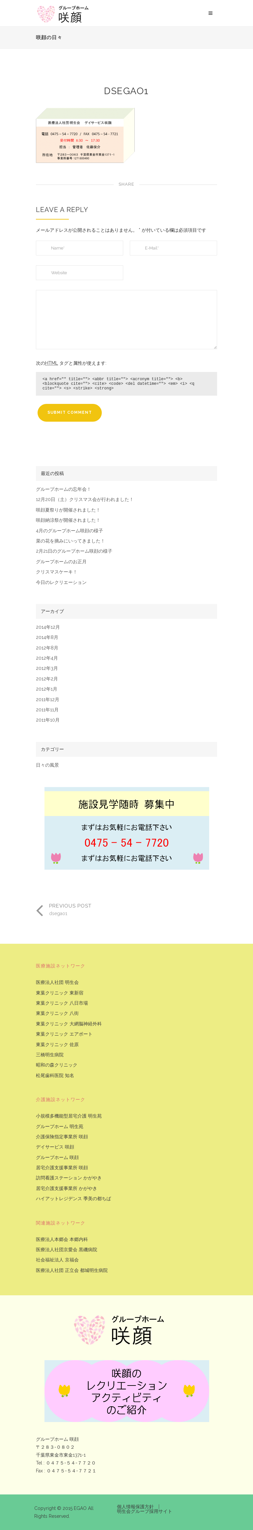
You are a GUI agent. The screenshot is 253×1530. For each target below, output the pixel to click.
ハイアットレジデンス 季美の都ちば (73, 1198)
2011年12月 (47, 699)
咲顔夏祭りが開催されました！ (68, 510)
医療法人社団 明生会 (57, 982)
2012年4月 (47, 658)
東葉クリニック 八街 (57, 1013)
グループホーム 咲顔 (57, 1157)
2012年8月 (47, 648)
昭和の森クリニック (56, 1065)
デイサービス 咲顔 (55, 1147)
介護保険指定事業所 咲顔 (62, 1136)
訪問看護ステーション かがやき (69, 1177)
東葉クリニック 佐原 (57, 1044)
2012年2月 (47, 678)
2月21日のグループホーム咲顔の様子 (74, 551)
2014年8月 (47, 637)
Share (126, 184)
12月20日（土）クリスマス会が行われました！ (85, 499)
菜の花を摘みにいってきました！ (70, 541)
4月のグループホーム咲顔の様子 (69, 530)
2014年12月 (48, 627)
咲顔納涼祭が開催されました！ (68, 520)
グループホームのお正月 (61, 561)
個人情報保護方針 (135, 1506)
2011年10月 (48, 720)
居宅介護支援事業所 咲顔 (62, 1167)
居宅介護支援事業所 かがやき (66, 1188)
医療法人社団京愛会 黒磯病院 (66, 1249)
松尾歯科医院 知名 (55, 1075)
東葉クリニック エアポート (64, 1034)
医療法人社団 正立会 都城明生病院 (72, 1270)
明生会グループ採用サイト (144, 1511)
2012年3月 (47, 668)
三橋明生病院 (50, 1054)
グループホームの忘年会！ (63, 489)
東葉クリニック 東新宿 (59, 992)
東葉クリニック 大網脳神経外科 (69, 1023)
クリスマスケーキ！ (56, 571)
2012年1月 (46, 689)
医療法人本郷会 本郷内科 (62, 1239)
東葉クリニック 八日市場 (62, 1003)
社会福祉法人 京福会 (57, 1259)
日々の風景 (47, 765)
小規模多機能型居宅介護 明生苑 (69, 1116)
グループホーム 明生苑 (59, 1126)
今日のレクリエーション (61, 582)
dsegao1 (126, 91)
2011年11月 (47, 709)
